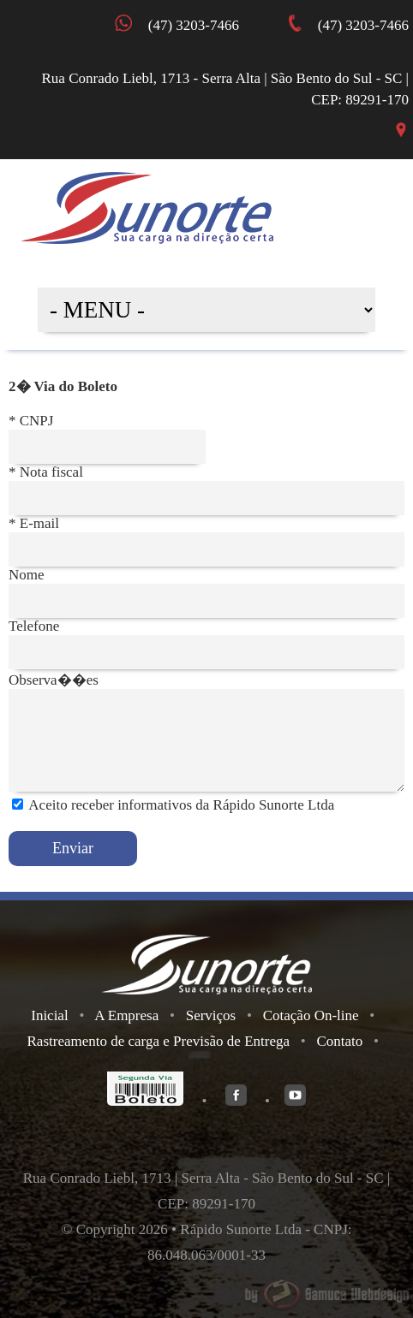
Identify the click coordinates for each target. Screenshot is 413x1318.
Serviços (211, 1015)
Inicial (49, 1015)
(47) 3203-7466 (359, 25)
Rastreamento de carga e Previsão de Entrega (158, 1041)
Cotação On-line (311, 1015)
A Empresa (126, 1015)
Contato (339, 1041)
